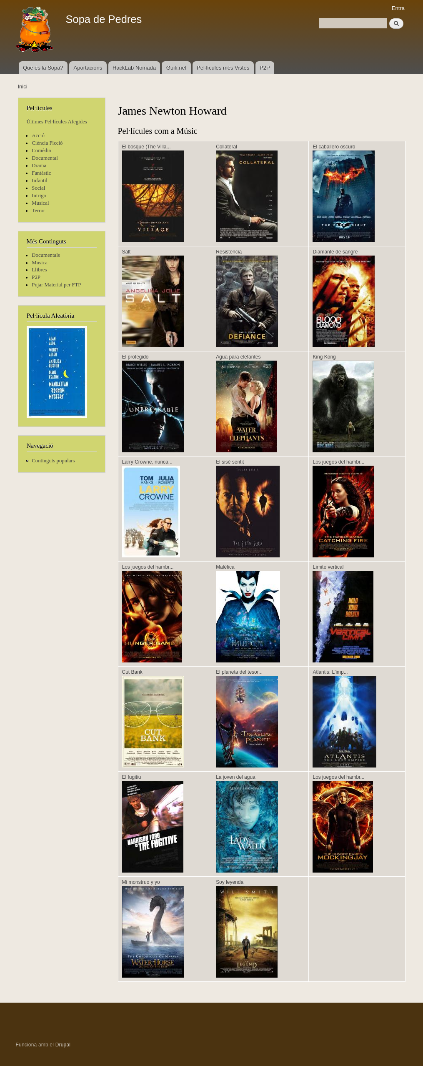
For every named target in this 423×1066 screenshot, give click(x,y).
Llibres (39, 270)
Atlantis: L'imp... (330, 672)
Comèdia (41, 150)
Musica (40, 263)
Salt (126, 252)
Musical (40, 203)
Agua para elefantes (238, 357)
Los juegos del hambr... (338, 462)
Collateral (226, 147)
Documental (45, 158)
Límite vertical (328, 567)
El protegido (135, 357)
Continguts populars (53, 461)
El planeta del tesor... (239, 672)
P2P (265, 68)
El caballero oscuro (334, 147)
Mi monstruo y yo (141, 882)
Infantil (40, 180)
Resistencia (229, 252)
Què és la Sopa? (43, 68)
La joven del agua (235, 777)
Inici (23, 86)
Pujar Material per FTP (56, 285)
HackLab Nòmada (134, 68)
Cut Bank (132, 672)
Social (38, 188)
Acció (38, 135)
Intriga (39, 195)
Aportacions (88, 68)
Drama (39, 165)
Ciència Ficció (47, 143)
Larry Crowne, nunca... (147, 462)
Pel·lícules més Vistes (223, 68)
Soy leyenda (229, 882)
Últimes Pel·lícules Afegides (57, 122)
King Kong (324, 357)
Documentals (46, 255)
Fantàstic (41, 173)
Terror (38, 210)
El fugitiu (131, 777)
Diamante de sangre (335, 252)
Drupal (63, 1045)
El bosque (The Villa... (146, 147)
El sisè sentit (230, 462)
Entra (398, 8)
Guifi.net (176, 68)
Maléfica (225, 567)
